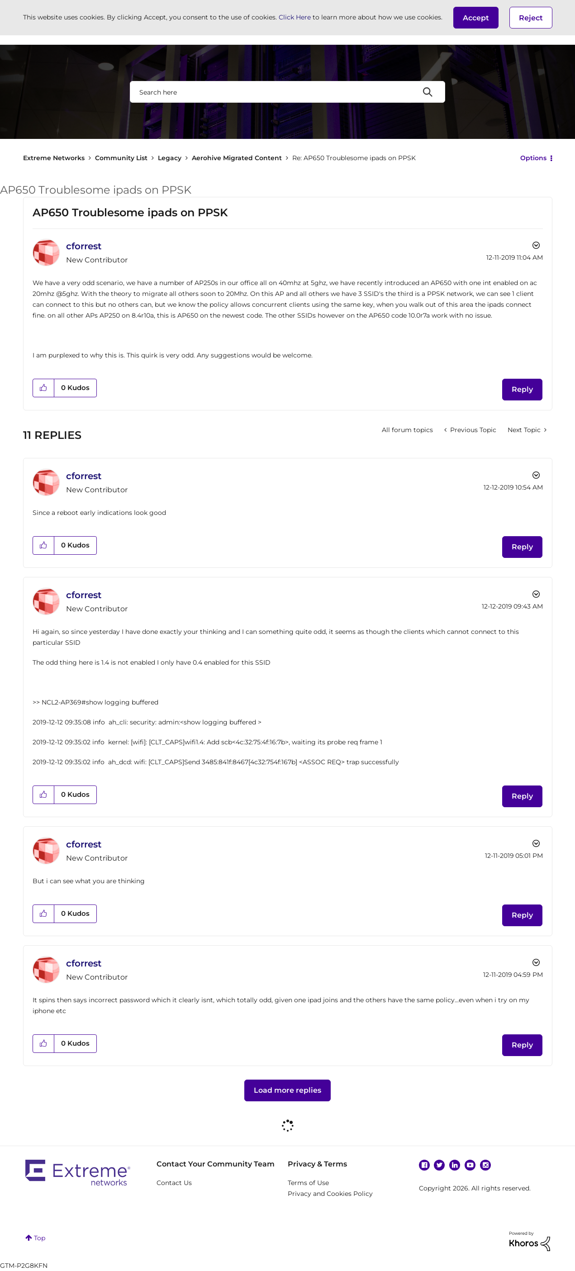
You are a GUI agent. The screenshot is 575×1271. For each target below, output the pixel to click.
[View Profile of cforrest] (83, 246)
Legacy (169, 158)
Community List (121, 158)
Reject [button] (531, 18)
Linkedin (454, 1165)
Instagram (485, 1165)
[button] (476, 18)
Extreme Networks (54, 158)
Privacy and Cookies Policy (330, 1194)
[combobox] (287, 92)
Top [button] (39, 1238)
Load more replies (287, 1090)
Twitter (439, 1165)
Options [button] (533, 158)
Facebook (424, 1165)
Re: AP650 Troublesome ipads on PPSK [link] (354, 158)
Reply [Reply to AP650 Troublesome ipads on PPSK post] (522, 389)
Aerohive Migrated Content (237, 158)
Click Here (295, 17)
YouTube (470, 1165)
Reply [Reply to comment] (522, 547)
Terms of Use (308, 1183)
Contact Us (174, 1183)
